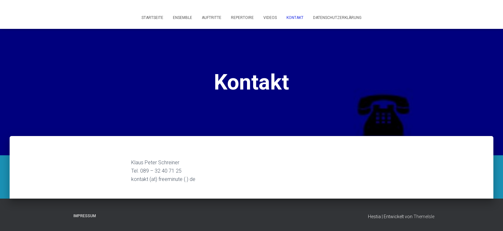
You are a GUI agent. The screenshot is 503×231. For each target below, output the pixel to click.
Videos (270, 17)
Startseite (152, 17)
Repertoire (242, 17)
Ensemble (182, 17)
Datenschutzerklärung (337, 17)
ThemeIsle (423, 216)
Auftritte (211, 17)
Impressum (84, 216)
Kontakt (294, 17)
